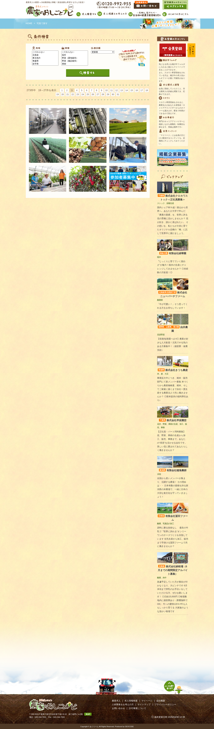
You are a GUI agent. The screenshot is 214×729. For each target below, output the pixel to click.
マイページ (146, 700)
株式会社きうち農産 (173, 370)
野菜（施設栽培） (75, 61)
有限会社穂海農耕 (172, 470)
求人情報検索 (131, 700)
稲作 (75, 55)
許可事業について (137, 708)
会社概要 (160, 700)
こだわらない (45, 52)
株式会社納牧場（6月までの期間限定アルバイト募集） (173, 570)
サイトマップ (144, 704)
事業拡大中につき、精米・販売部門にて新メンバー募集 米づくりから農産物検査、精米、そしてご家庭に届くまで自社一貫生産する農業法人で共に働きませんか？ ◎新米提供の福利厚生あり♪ (172, 389)
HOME (29, 23)
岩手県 (45, 63)
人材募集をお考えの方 (123, 704)
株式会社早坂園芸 (172, 420)
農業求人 (116, 700)
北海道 (45, 55)
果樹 (75, 63)
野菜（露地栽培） (75, 58)
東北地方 (45, 58)
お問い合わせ (118, 708)
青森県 (45, 61)
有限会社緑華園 (172, 253)
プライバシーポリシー (165, 704)
